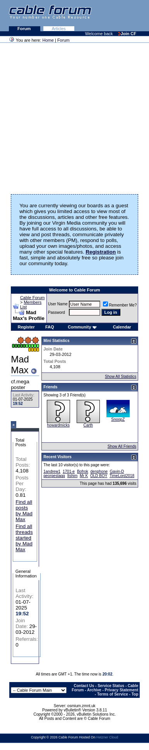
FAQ (49, 327)
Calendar (122, 327)
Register (26, 327)
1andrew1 (51, 471)
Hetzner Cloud (107, 737)
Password (56, 312)
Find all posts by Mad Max (24, 510)
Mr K (84, 476)
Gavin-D (117, 471)
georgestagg (54, 476)
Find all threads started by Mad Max (24, 537)
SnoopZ (118, 419)
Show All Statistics (120, 376)
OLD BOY (98, 476)
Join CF (127, 33)
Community (82, 327)
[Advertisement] (72, 116)
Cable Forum (32, 297)
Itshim (72, 476)
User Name (58, 304)
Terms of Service (112, 694)
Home (48, 40)
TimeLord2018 (122, 476)
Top (135, 694)
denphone (99, 471)
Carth (88, 425)
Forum (24, 28)
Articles (59, 28)
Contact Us (84, 686)
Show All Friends (122, 446)
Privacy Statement (122, 690)
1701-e (69, 471)
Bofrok (82, 471)
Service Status (111, 686)
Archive (94, 690)
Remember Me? (120, 305)
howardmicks (58, 425)
